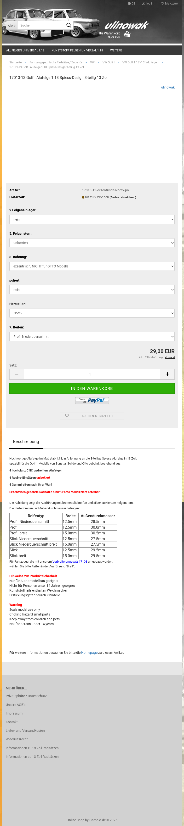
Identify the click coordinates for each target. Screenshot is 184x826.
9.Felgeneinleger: (22, 210)
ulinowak (168, 87)
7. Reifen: (16, 327)
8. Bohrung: (18, 257)
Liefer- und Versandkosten (25, 730)
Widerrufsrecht (17, 739)
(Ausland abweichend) (123, 197)
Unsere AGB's (15, 705)
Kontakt (12, 722)
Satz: (13, 365)
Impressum (14, 713)
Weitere (116, 50)
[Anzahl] (92, 374)
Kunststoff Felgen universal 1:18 (77, 50)
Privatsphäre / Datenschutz (26, 696)
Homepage (89, 652)
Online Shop (75, 820)
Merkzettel (169, 3)
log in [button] (148, 3)
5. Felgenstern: (20, 233)
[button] (131, 3)
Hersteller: (17, 304)
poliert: (14, 280)
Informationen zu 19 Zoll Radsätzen (32, 748)
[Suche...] (11, 25)
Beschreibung (26, 441)
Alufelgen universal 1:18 (25, 50)
